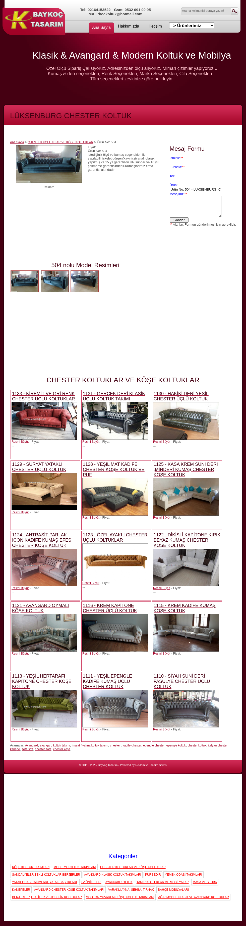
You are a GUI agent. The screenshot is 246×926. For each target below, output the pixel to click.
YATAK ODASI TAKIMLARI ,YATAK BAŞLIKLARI (44, 882)
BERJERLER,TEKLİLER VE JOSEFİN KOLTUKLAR (47, 897)
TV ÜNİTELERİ (91, 882)
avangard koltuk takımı (55, 745)
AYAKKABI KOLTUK (119, 882)
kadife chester (131, 745)
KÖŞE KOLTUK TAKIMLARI (30, 867)
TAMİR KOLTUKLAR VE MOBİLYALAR (163, 882)
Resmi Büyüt (20, 441)
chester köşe (61, 749)
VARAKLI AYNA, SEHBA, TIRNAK (131, 889)
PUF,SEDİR (153, 874)
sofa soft (27, 749)
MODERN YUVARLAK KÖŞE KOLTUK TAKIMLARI (120, 897)
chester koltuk (197, 745)
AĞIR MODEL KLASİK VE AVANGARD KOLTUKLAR (193, 897)
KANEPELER (21, 889)
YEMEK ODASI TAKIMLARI (183, 874)
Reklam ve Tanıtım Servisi (151, 764)
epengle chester (153, 745)
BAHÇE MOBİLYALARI (173, 889)
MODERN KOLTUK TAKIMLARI (74, 867)
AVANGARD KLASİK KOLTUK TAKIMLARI (112, 874)
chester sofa (43, 749)
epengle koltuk (176, 745)
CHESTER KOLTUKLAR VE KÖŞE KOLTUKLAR (60, 142)
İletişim (155, 26)
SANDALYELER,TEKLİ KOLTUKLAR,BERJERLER (46, 874)
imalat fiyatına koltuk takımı (90, 745)
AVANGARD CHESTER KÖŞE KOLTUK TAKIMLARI (69, 889)
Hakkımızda (128, 26)
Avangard (31, 745)
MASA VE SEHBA (205, 882)
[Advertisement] (49, 226)
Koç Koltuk (35, 19)
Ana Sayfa (101, 27)
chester (115, 745)
